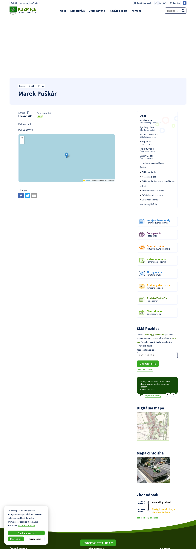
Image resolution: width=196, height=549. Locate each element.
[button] (66, 94)
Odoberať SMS (148, 302)
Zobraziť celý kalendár (147, 457)
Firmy (39, 55)
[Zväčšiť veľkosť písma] (164, 3)
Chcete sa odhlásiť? (145, 309)
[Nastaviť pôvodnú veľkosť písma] (159, 3)
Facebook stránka (168, 526)
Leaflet (86, 120)
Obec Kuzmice (147, 541)
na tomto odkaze (26, 525)
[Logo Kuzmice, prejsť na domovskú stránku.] (23, 11)
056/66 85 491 (166, 520)
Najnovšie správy (153, 334)
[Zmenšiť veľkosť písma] (156, 3)
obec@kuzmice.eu (169, 523)
